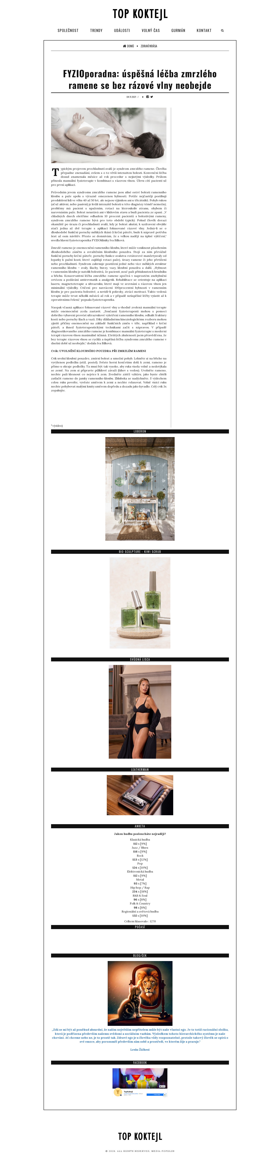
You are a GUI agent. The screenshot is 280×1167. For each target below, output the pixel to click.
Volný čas (151, 30)
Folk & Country (140, 903)
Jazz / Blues (140, 847)
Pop (140, 863)
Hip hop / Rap (140, 887)
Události (122, 30)
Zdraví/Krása (149, 46)
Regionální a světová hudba (140, 911)
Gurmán (178, 30)
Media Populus (163, 1151)
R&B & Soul (140, 895)
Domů (128, 46)
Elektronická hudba (140, 871)
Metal (140, 879)
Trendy (96, 30)
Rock (140, 855)
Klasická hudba (140, 839)
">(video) (57, 425)
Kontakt (204, 30)
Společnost (68, 30)
